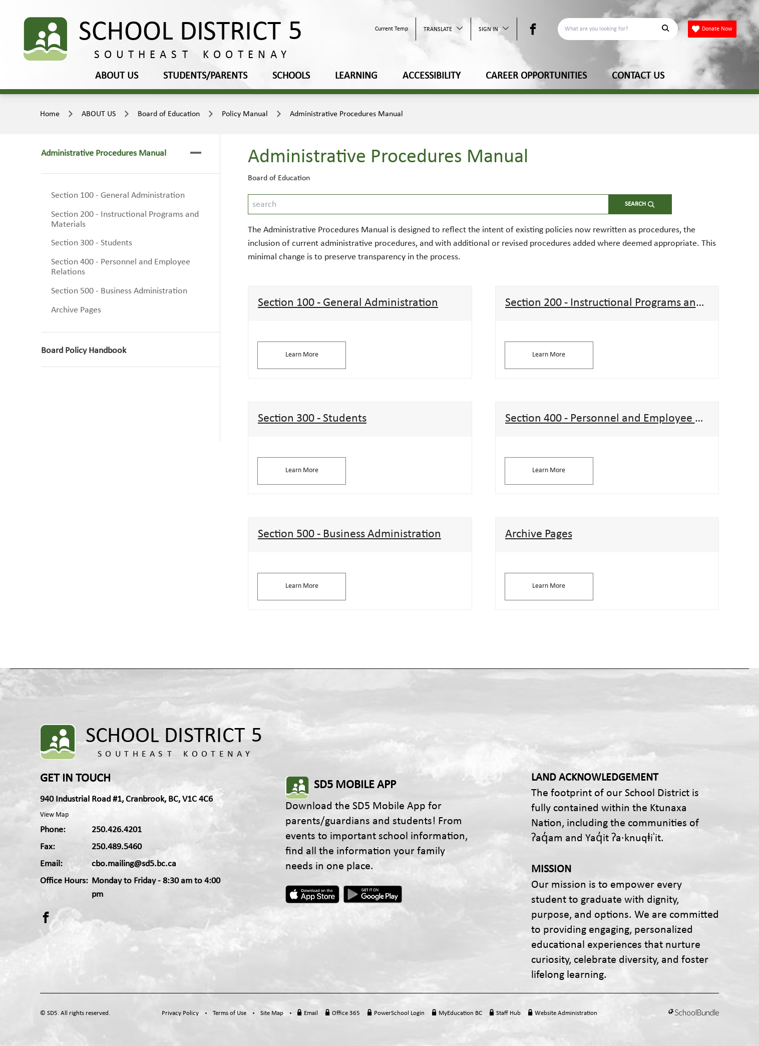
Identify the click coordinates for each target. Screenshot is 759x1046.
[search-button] (639, 204)
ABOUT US (116, 76)
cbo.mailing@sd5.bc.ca (134, 864)
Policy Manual (245, 114)
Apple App (312, 894)
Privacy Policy (180, 1013)
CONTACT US (638, 76)
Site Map (271, 1013)
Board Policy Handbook (83, 351)
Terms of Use (229, 1013)
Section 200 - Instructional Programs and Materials (125, 219)
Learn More (301, 355)
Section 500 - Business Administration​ (119, 291)
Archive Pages (76, 310)
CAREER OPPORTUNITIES (536, 76)
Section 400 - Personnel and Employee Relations (120, 267)
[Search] (612, 29)
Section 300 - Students (91, 243)
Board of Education (169, 114)
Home (50, 114)
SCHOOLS (291, 76)
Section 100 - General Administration (118, 195)
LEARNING (356, 76)
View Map (54, 815)
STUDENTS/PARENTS (205, 76)
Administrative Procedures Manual (346, 114)
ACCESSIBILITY (432, 76)
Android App (373, 894)
